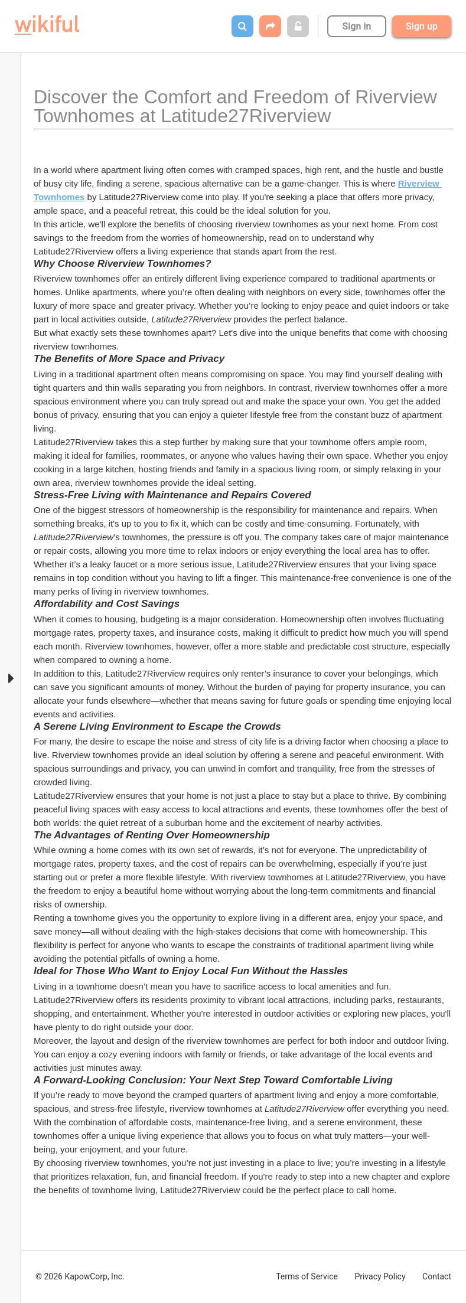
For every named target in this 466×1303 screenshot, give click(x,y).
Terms (307, 1276)
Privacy (379, 1276)
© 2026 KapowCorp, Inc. (80, 1276)
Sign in (356, 26)
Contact (436, 1276)
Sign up (422, 26)
